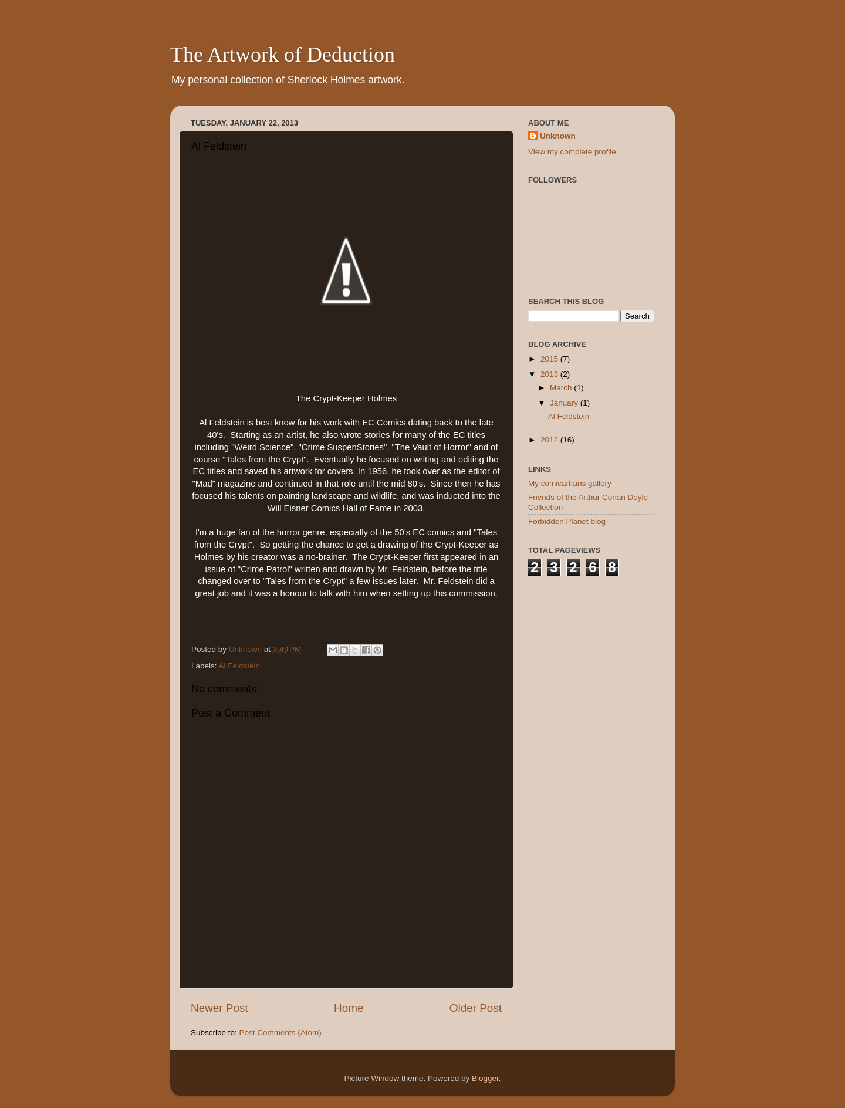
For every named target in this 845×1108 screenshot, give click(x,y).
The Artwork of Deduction (282, 54)
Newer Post (219, 1008)
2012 (550, 439)
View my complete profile (572, 151)
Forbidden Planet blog (567, 521)
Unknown (558, 135)
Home (348, 1008)
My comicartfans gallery (569, 483)
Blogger (485, 1078)
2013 (550, 374)
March (562, 387)
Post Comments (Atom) (280, 1032)
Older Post (475, 1008)
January (565, 402)
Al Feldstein (240, 665)
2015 (550, 358)
